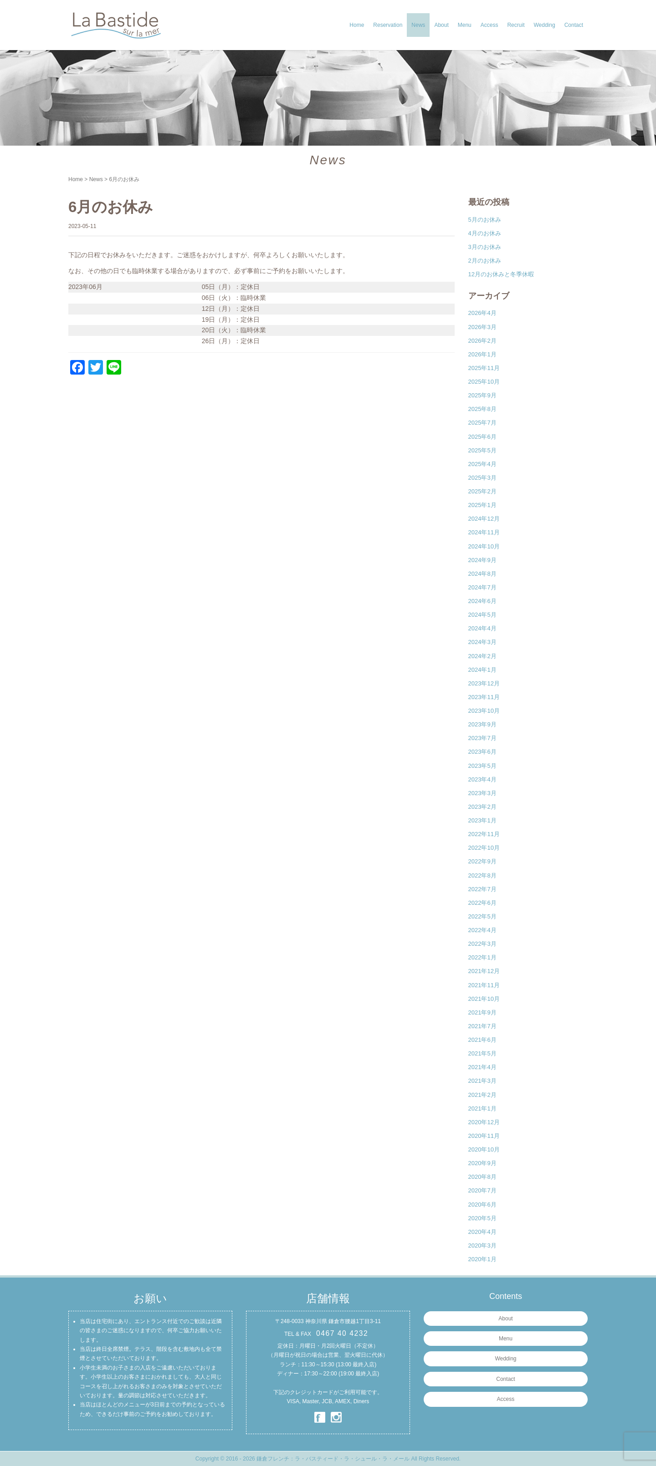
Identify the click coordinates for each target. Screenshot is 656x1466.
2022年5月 (482, 916)
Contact (573, 25)
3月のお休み (484, 246)
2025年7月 (482, 422)
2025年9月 (482, 395)
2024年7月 (482, 587)
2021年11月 (484, 985)
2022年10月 (484, 847)
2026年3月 (482, 327)
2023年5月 (482, 765)
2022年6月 (482, 902)
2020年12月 (484, 1122)
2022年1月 (482, 957)
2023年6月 (482, 751)
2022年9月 (482, 861)
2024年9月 (482, 560)
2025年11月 (484, 368)
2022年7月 (482, 889)
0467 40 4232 (342, 1333)
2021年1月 (482, 1108)
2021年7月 (482, 1026)
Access (489, 25)
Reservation (387, 25)
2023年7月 (482, 738)
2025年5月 (482, 450)
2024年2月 (482, 656)
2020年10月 (484, 1149)
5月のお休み (484, 219)
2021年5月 (482, 1053)
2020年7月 (482, 1190)
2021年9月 (482, 1012)
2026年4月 (482, 312)
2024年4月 (482, 628)
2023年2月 (482, 806)
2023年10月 (484, 710)
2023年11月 (484, 697)
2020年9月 (482, 1163)
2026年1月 (482, 354)
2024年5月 (482, 614)
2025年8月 (482, 409)
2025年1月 (482, 505)
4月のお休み (484, 233)
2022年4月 (482, 930)
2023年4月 (482, 779)
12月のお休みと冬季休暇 (501, 274)
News (418, 25)
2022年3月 (482, 943)
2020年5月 (482, 1218)
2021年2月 (482, 1094)
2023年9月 (482, 724)
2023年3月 (482, 793)
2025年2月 (482, 491)
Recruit (515, 25)
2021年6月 (482, 1039)
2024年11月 (484, 532)
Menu (465, 25)
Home (356, 25)
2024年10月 (484, 546)
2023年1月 (482, 820)
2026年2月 (482, 340)
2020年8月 (482, 1176)
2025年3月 (482, 477)
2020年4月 (482, 1231)
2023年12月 (484, 683)
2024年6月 (482, 601)
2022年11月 (484, 834)
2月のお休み (484, 260)
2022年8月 (482, 875)
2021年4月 (482, 1067)
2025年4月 (482, 464)
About (441, 25)
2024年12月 (484, 518)
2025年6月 (482, 436)
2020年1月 (482, 1259)
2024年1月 (482, 669)
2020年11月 (484, 1135)
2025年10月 (484, 381)
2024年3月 (482, 642)
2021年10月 (484, 998)
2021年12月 (484, 971)
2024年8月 (482, 573)
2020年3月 (482, 1245)
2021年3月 (482, 1080)
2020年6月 (482, 1204)
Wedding (544, 25)
